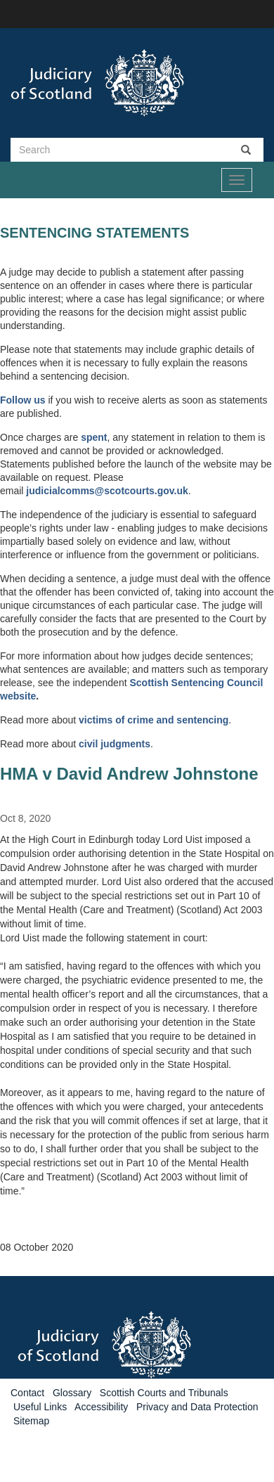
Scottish (150, 682)
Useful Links (40, 1406)
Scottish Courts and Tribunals (164, 1392)
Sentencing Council (217, 682)
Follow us (23, 400)
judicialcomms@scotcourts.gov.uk (107, 490)
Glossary (72, 1392)
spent (94, 437)
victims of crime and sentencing (153, 720)
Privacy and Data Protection (197, 1406)
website (18, 696)
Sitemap (31, 1420)
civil (89, 743)
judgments (125, 743)
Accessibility (101, 1406)
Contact (27, 1392)
